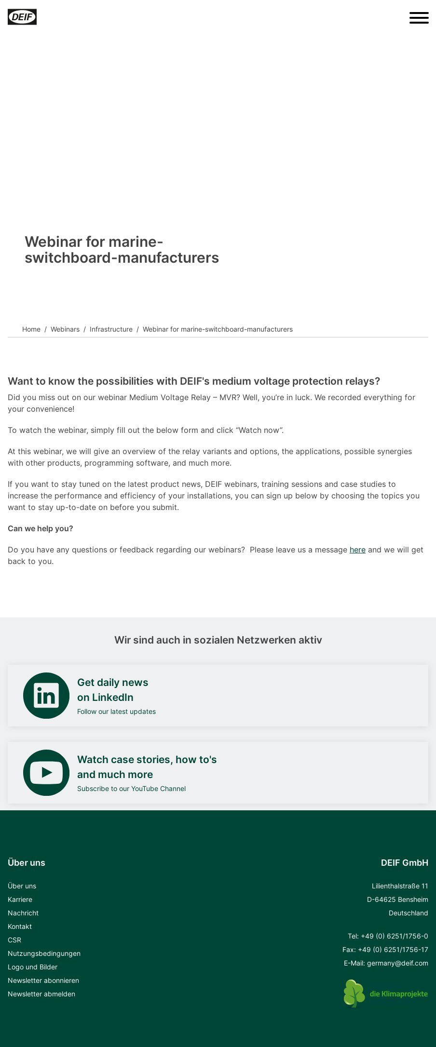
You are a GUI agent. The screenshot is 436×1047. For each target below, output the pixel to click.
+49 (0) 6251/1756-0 (394, 936)
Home (31, 329)
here (358, 549)
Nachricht (23, 913)
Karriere (20, 899)
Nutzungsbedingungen (44, 953)
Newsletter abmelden (41, 994)
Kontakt (20, 926)
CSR (14, 940)
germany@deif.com (397, 963)
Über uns (22, 886)
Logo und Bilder (32, 967)
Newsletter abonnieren (43, 980)
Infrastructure (111, 329)
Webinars (65, 329)
